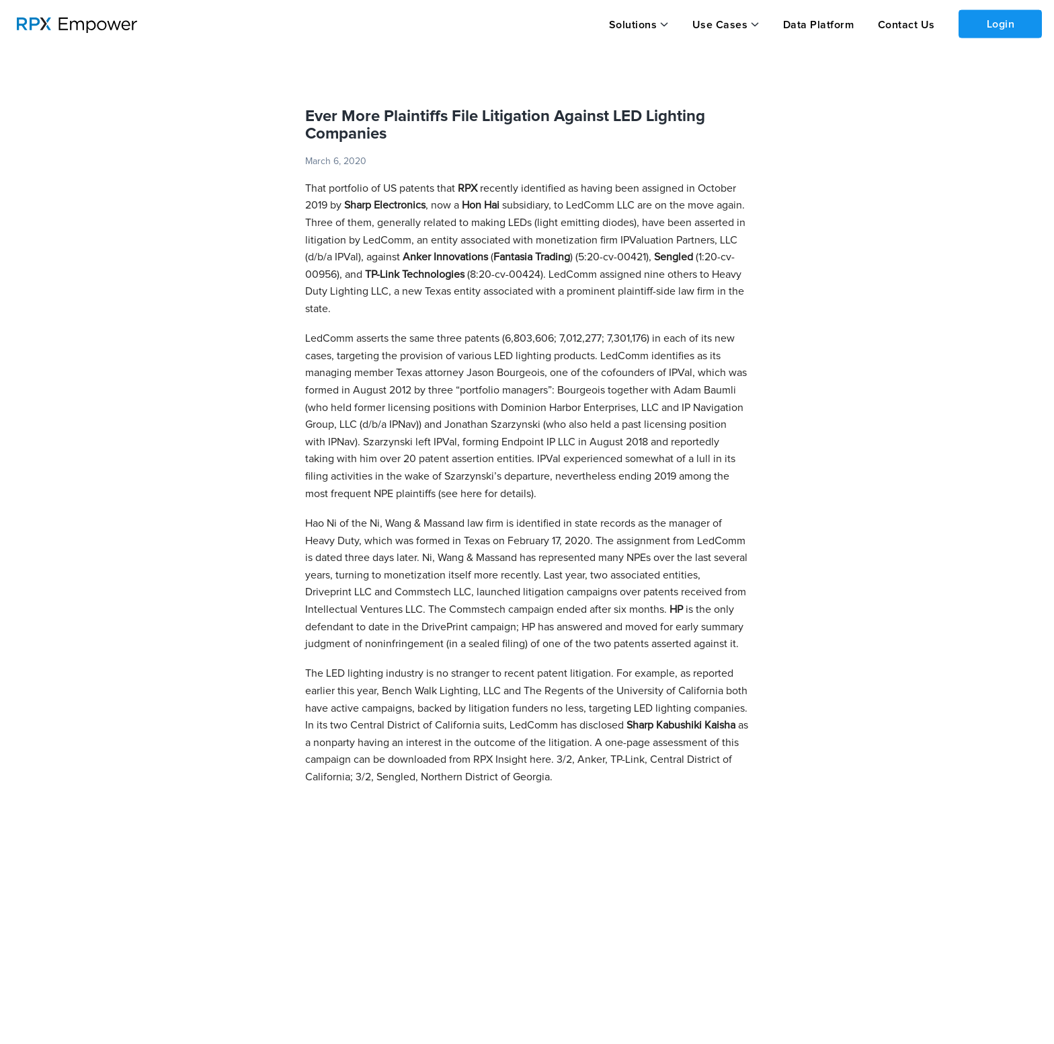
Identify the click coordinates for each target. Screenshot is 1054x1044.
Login (1001, 24)
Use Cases (720, 25)
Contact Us (906, 25)
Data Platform (818, 25)
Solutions (633, 25)
